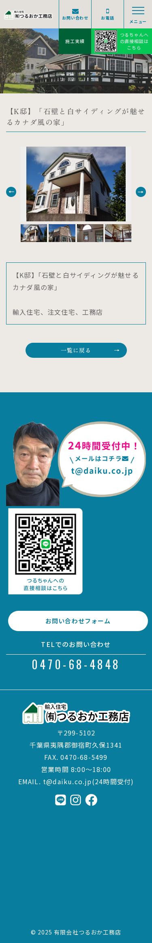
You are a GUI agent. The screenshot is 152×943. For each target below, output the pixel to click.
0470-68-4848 (76, 664)
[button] (11, 192)
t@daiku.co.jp (67, 781)
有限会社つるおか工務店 (87, 932)
